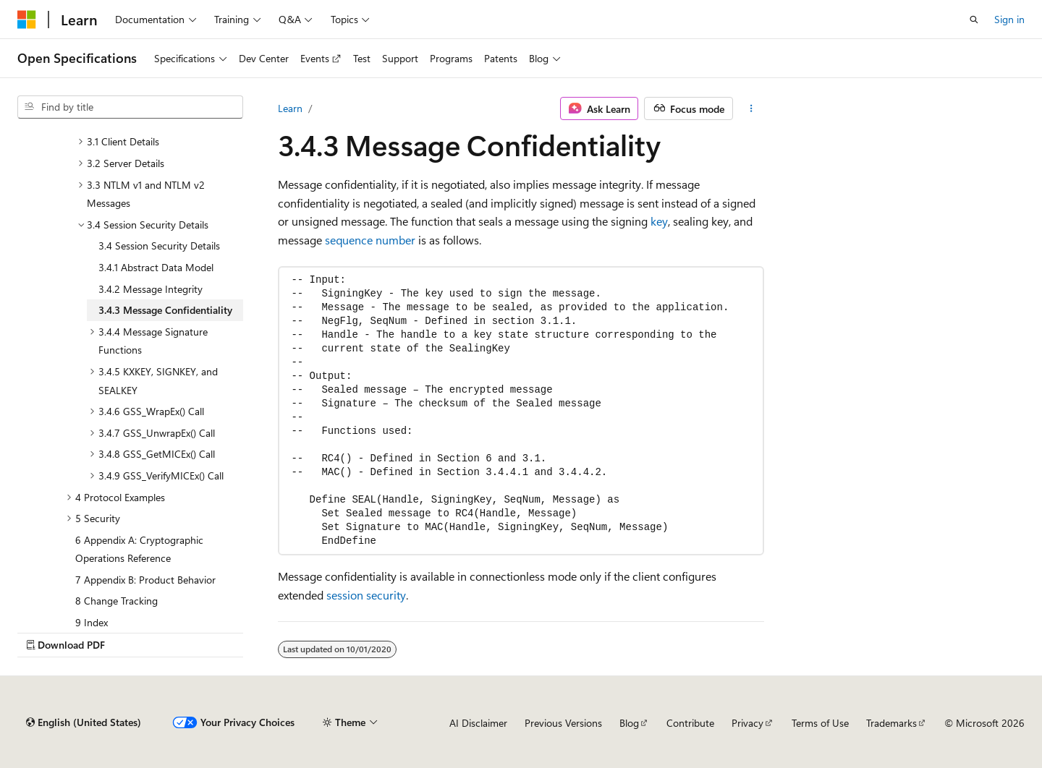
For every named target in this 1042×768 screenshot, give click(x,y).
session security (366, 594)
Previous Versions (563, 723)
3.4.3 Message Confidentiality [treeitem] (165, 310)
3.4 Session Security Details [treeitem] (159, 245)
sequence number (370, 239)
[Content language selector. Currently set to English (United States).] (83, 722)
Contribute (690, 723)
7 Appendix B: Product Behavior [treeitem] (145, 579)
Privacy (747, 723)
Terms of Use (820, 723)
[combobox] (130, 107)
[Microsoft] (26, 19)
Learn (290, 108)
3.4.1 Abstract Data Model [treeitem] (155, 267)
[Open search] (974, 20)
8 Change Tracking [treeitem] (116, 600)
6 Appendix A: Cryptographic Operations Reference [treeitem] (139, 549)
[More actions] (751, 108)
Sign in (1009, 19)
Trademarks (891, 723)
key (659, 221)
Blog (629, 723)
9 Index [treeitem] (91, 622)
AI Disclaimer (478, 723)
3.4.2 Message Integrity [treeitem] (150, 289)
